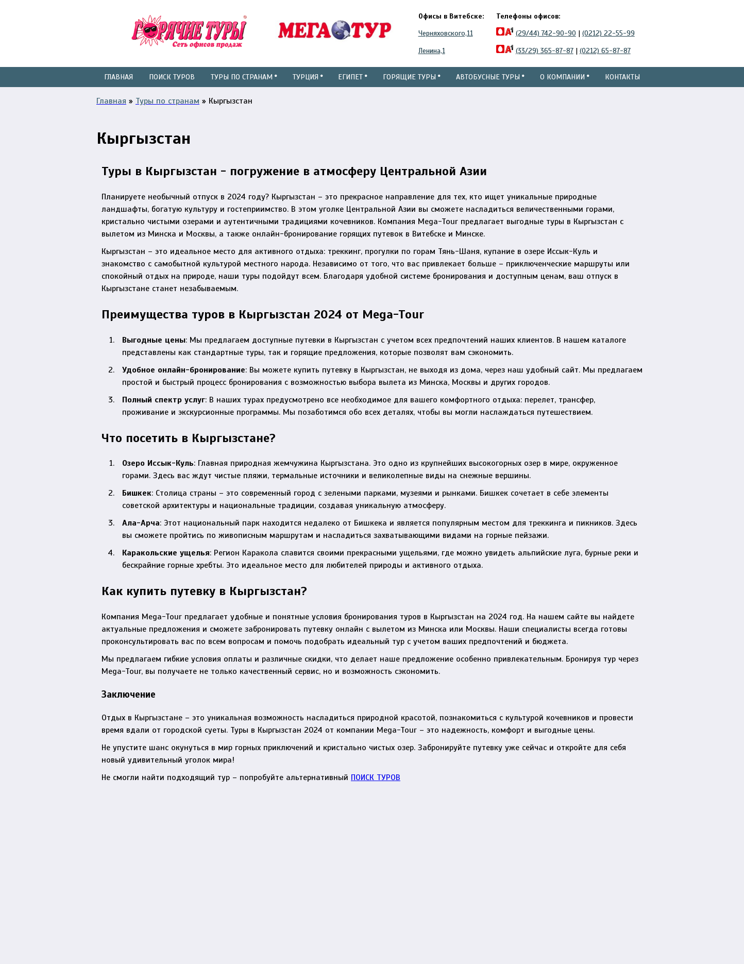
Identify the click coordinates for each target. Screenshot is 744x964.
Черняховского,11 (445, 33)
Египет (352, 87)
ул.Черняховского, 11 (343, 845)
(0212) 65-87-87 (605, 50)
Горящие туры (410, 87)
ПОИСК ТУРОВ (375, 797)
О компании (562, 87)
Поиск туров (171, 87)
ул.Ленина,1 (327, 858)
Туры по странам (242, 87)
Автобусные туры (488, 87)
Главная (118, 76)
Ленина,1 (431, 50)
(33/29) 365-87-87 (544, 50)
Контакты (621, 76)
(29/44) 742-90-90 (546, 33)
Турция (305, 87)
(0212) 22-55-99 (608, 33)
